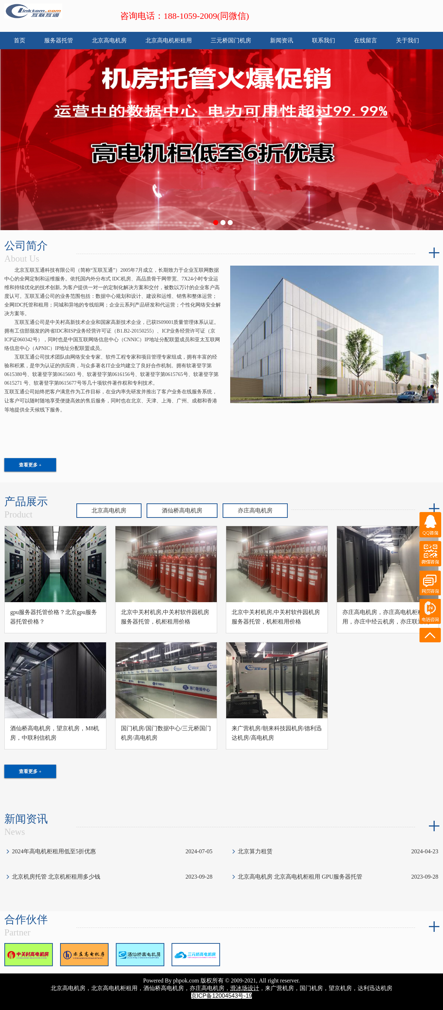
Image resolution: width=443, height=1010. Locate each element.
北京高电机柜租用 (168, 40)
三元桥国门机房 (231, 40)
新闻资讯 (281, 40)
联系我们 (323, 40)
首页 (19, 40)
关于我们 (407, 40)
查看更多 (30, 465)
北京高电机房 (109, 40)
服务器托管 (58, 40)
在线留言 (365, 40)
